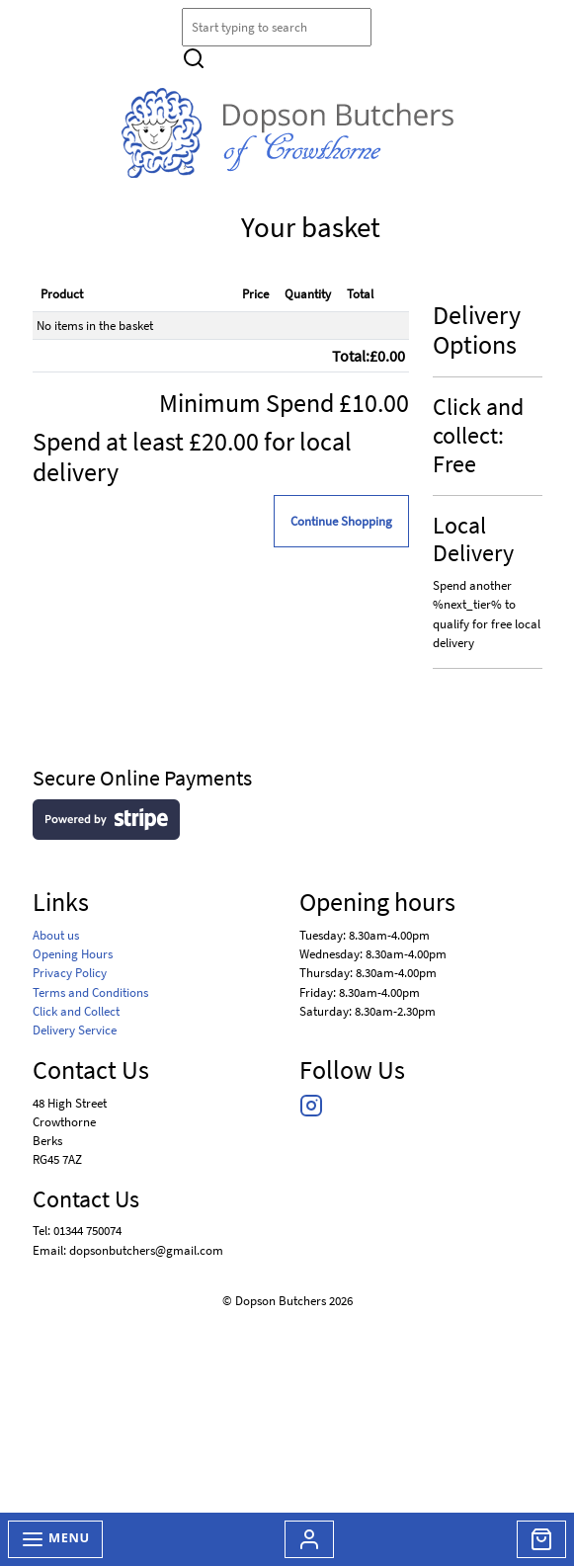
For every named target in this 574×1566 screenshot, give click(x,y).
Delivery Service (75, 1029)
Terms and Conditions (90, 992)
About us (56, 935)
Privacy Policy (70, 972)
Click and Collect (76, 1011)
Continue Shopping (341, 521)
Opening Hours (73, 953)
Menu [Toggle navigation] (55, 1539)
